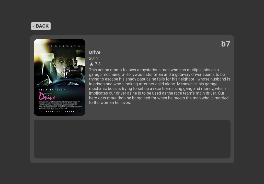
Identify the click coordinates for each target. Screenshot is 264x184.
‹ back (41, 26)
